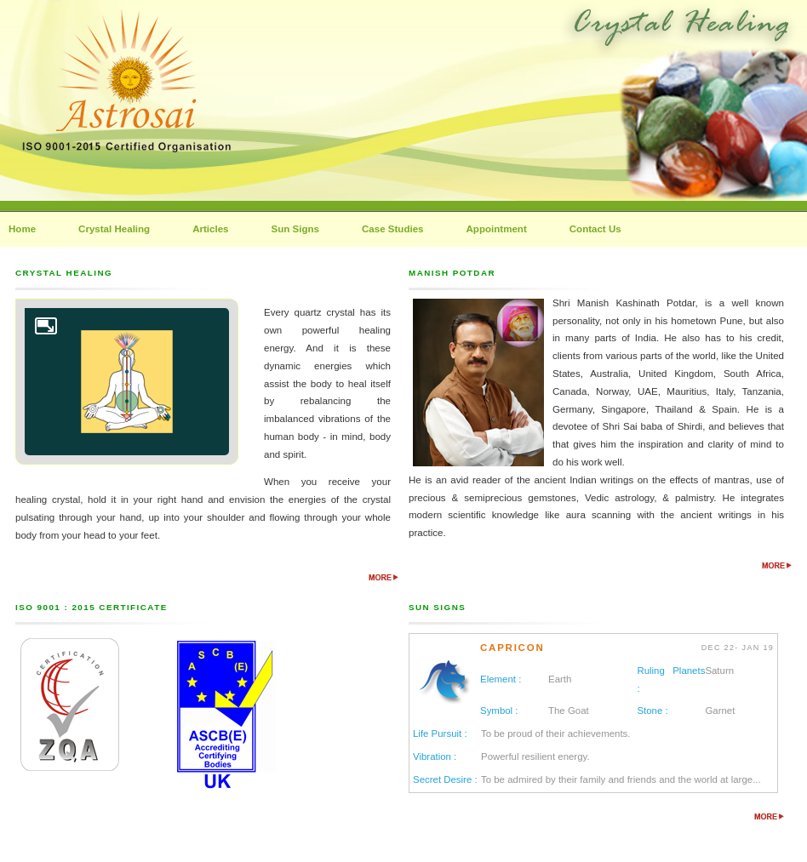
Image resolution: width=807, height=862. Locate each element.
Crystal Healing (114, 229)
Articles (210, 229)
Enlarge (46, 326)
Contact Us (595, 229)
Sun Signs (295, 229)
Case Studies (393, 229)
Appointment (496, 229)
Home (22, 229)
